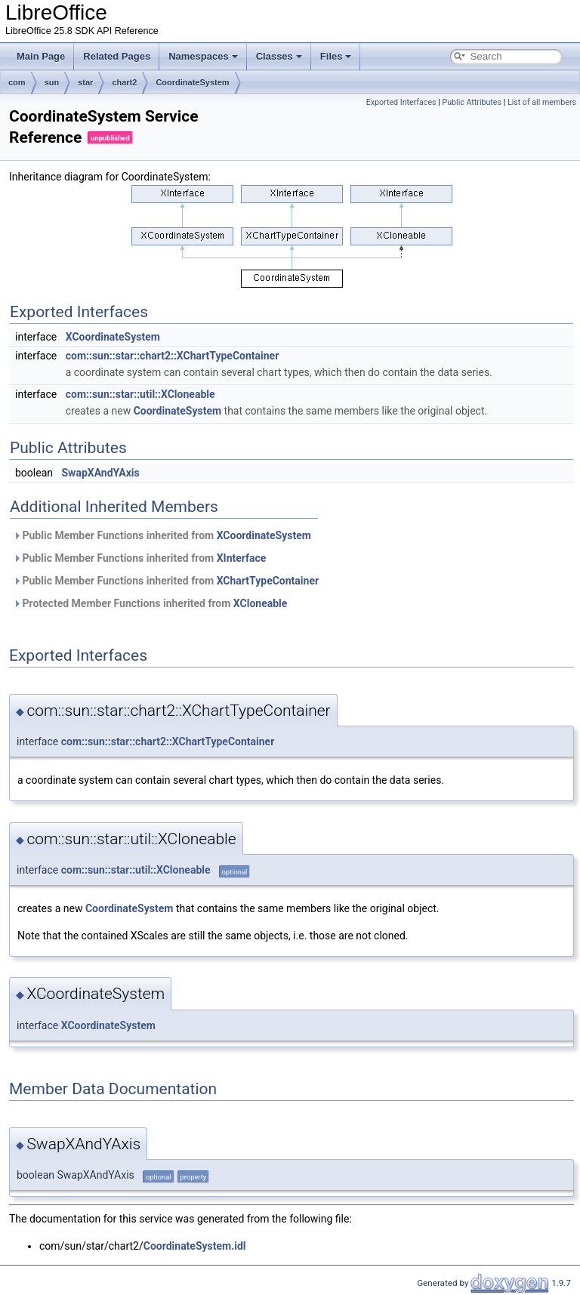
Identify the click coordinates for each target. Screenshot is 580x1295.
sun (52, 82)
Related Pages (116, 56)
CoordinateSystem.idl (194, 1246)
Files (336, 56)
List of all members (542, 102)
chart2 (124, 82)
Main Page (41, 56)
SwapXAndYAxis (100, 473)
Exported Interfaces (401, 102)
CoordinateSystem (192, 82)
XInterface (242, 558)
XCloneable (260, 603)
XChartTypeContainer (268, 581)
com (17, 82)
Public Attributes (471, 102)
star (85, 82)
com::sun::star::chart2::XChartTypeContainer (172, 356)
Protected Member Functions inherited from (150, 603)
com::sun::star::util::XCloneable (140, 394)
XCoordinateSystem (113, 337)
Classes (279, 56)
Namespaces (203, 56)
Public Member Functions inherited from (162, 535)
